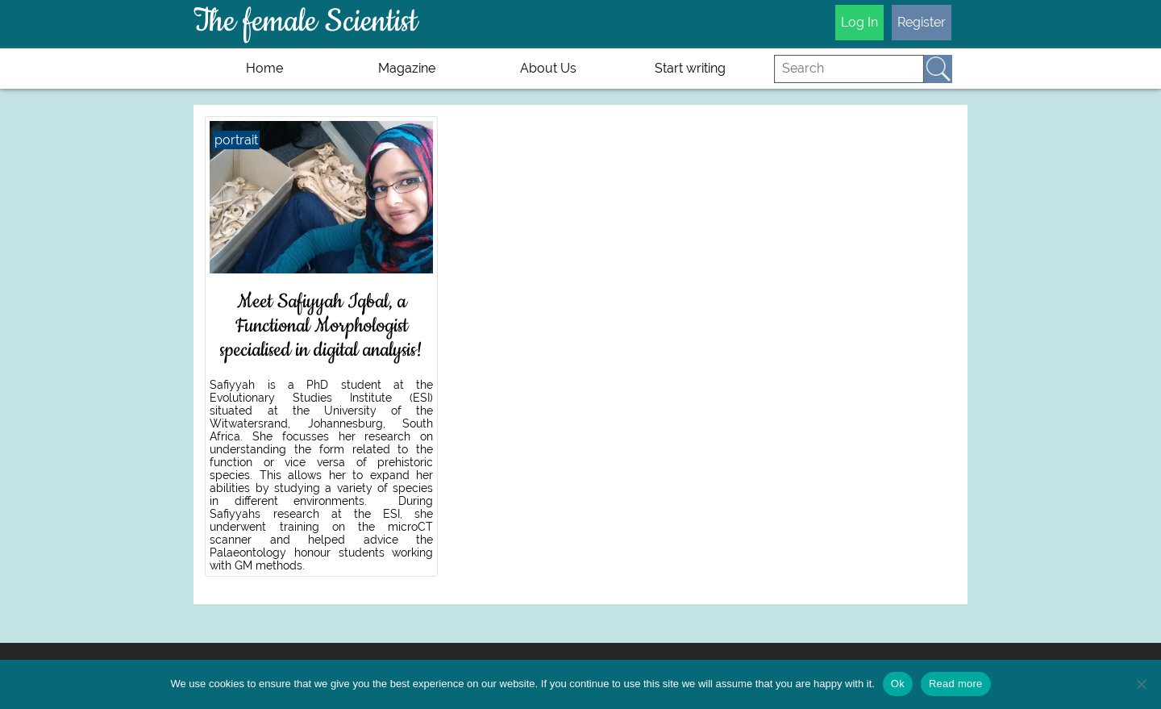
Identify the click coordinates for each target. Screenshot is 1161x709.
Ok (898, 684)
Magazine (406, 68)
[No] (1141, 684)
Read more (956, 684)
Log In (859, 22)
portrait (236, 140)
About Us (548, 68)
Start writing (690, 68)
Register (921, 22)
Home (264, 68)
